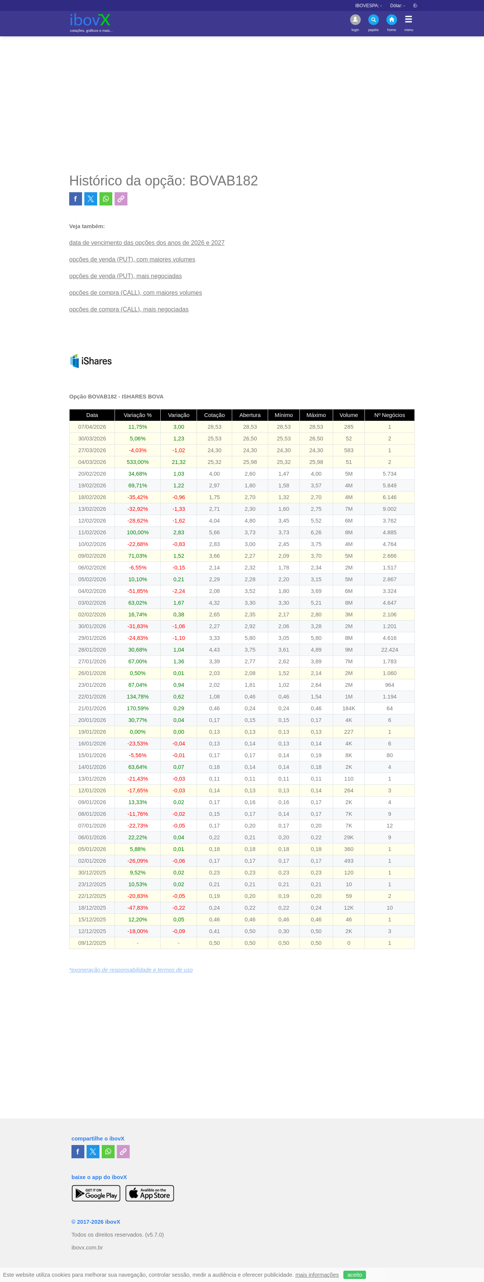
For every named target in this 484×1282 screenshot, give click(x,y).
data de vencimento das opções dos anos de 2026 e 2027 (147, 243)
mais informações (317, 1275)
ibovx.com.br (87, 1248)
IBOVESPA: (388, 5)
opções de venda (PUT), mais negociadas (125, 276)
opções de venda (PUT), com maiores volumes (132, 259)
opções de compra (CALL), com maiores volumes (135, 292)
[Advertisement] (242, 104)
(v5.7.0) (154, 1235)
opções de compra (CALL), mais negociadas (129, 309)
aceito (354, 1275)
